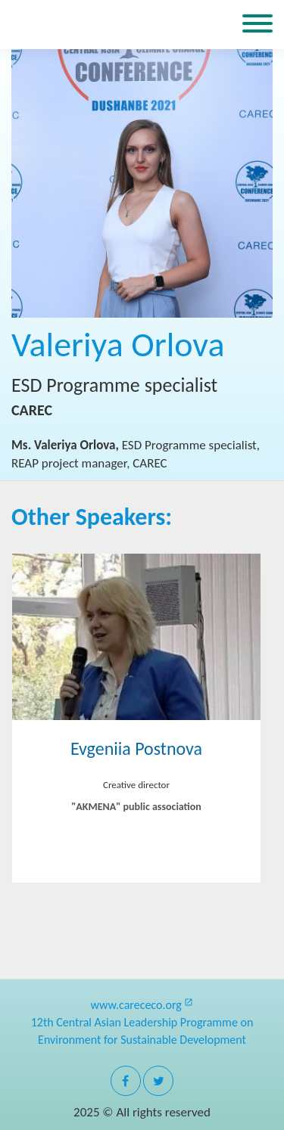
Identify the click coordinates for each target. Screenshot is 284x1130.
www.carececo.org (142, 1005)
